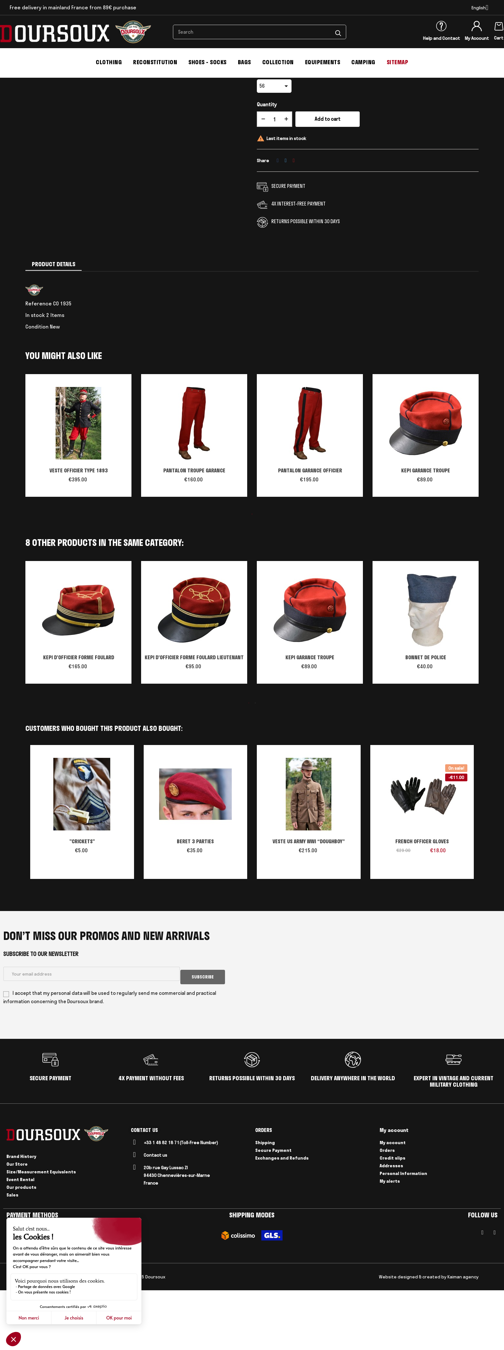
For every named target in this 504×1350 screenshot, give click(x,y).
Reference (38, 366)
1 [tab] (252, 577)
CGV (29, 1336)
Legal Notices (50, 1336)
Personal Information (403, 1233)
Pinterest (294, 222)
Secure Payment (273, 1210)
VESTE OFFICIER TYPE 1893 (79, 533)
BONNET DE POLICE (425, 720)
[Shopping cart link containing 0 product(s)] (499, 25)
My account (393, 1202)
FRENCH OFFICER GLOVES (422, 904)
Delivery (76, 1336)
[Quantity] (274, 181)
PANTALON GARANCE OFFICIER (310, 533)
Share (278, 222)
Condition (37, 389)
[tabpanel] (78, 501)
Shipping (265, 1202)
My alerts (390, 1240)
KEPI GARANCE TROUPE (425, 533)
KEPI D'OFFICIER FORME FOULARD (78, 720)
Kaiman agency (463, 1336)
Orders (387, 1210)
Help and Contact (441, 38)
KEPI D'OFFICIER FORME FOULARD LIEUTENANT (194, 720)
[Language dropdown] (480, 8)
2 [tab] (255, 765)
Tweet (286, 222)
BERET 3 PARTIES (195, 904)
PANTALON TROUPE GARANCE (194, 533)
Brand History (21, 1216)
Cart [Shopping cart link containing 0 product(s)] (498, 38)
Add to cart (327, 182)
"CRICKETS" (82, 904)
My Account (477, 38)
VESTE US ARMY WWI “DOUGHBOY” (309, 904)
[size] (274, 148)
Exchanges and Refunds (282, 1217)
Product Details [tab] (53, 326)
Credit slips (392, 1217)
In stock (35, 377)
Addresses (391, 1225)
